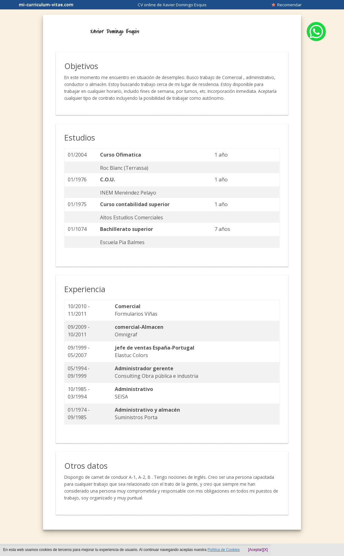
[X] (265, 550)
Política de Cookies (224, 550)
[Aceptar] (255, 550)
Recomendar (287, 5)
